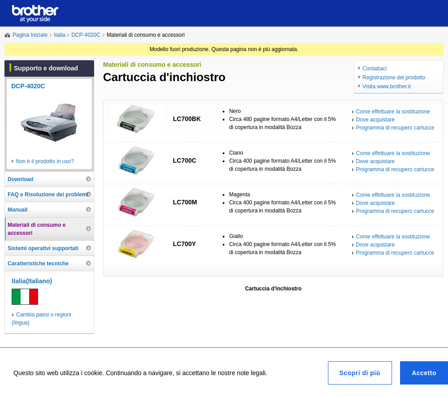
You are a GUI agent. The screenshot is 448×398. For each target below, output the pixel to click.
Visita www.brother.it (386, 86)
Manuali (18, 210)
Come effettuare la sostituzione (393, 111)
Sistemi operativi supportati (43, 248)
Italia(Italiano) (32, 281)
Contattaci (374, 68)
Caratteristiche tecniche (38, 263)
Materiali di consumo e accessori (36, 229)
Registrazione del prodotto (393, 77)
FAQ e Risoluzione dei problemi (48, 194)
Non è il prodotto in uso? (45, 161)
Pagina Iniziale (30, 35)
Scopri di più (360, 372)
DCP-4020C (85, 35)
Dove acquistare (375, 120)
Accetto (424, 372)
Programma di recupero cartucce (395, 128)
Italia (59, 35)
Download (20, 179)
